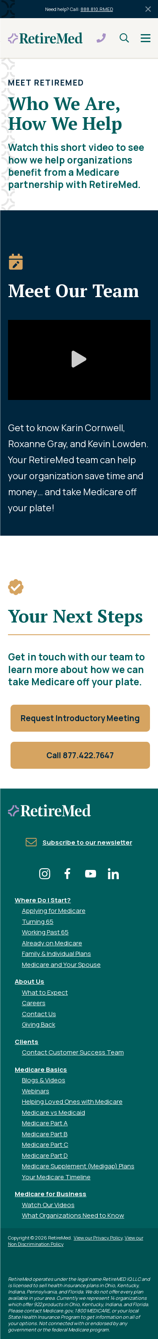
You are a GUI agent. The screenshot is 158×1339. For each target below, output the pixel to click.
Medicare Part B (44, 1134)
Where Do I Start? (43, 900)
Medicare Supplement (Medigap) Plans (78, 1166)
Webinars (35, 1091)
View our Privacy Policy (98, 1237)
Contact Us (39, 1013)
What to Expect (45, 992)
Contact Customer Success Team (73, 1052)
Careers (34, 1002)
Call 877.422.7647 (80, 755)
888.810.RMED (96, 9)
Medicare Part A (45, 1123)
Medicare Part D (45, 1155)
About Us (29, 981)
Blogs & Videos (43, 1080)
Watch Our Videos (48, 1204)
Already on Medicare (52, 943)
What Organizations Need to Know (73, 1215)
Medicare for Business (50, 1193)
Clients (26, 1041)
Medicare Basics (41, 1069)
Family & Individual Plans (56, 953)
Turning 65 (38, 921)
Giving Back (38, 1024)
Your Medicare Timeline (56, 1177)
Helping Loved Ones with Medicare (72, 1101)
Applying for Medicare (54, 910)
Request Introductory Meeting (80, 718)
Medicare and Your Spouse (61, 964)
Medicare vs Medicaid (53, 1112)
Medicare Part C (45, 1144)
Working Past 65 (45, 932)
